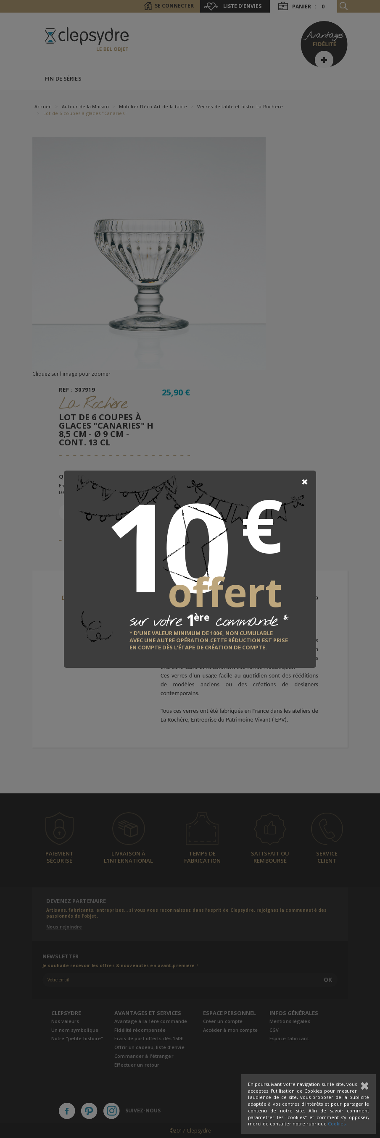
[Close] (305, 482)
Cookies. (337, 1123)
